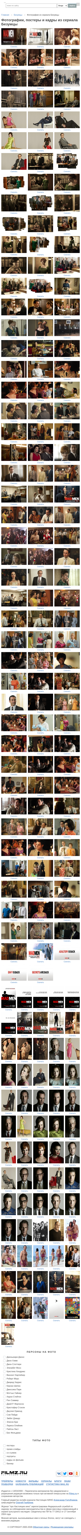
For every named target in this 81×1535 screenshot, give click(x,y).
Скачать (14, 47)
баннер (10, 1463)
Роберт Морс (13, 1379)
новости (21, 1481)
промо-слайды (14, 1449)
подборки (7, 1484)
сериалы (46, 1481)
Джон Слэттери (14, 1364)
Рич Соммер (13, 1400)
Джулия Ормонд (14, 1411)
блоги (57, 1481)
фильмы (33, 1481)
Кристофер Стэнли (16, 1407)
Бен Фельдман (14, 1433)
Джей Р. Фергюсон (15, 1404)
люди (67, 1481)
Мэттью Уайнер (14, 1393)
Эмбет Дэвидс (13, 1418)
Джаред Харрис (14, 1382)
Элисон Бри (12, 1422)
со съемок (11, 1453)
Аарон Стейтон (14, 1397)
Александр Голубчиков (65, 1500)
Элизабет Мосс (14, 1368)
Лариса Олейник (14, 1425)
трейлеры (7, 1481)
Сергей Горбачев (24, 1503)
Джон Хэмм (12, 1361)
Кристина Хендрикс (16, 1371)
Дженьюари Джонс (15, 1357)
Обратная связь (41, 1527)
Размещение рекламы (62, 1527)
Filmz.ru (73, 1493)
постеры (11, 1445)
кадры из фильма (15, 1460)
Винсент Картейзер (16, 1375)
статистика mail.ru (57, 1484)
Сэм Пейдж (12, 1415)
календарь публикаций (30, 1484)
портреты (11, 1456)
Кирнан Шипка (13, 1386)
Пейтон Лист (13, 1429)
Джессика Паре (14, 1389)
